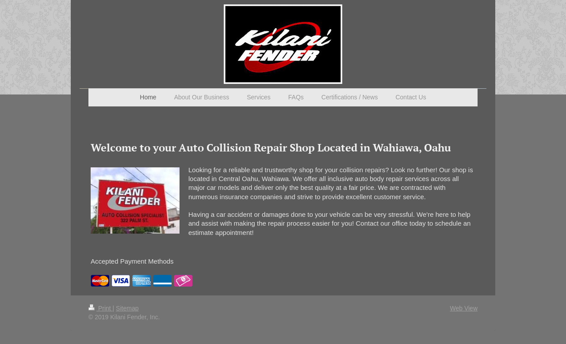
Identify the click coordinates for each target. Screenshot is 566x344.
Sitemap (127, 308)
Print (100, 308)
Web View (464, 308)
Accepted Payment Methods (132, 261)
